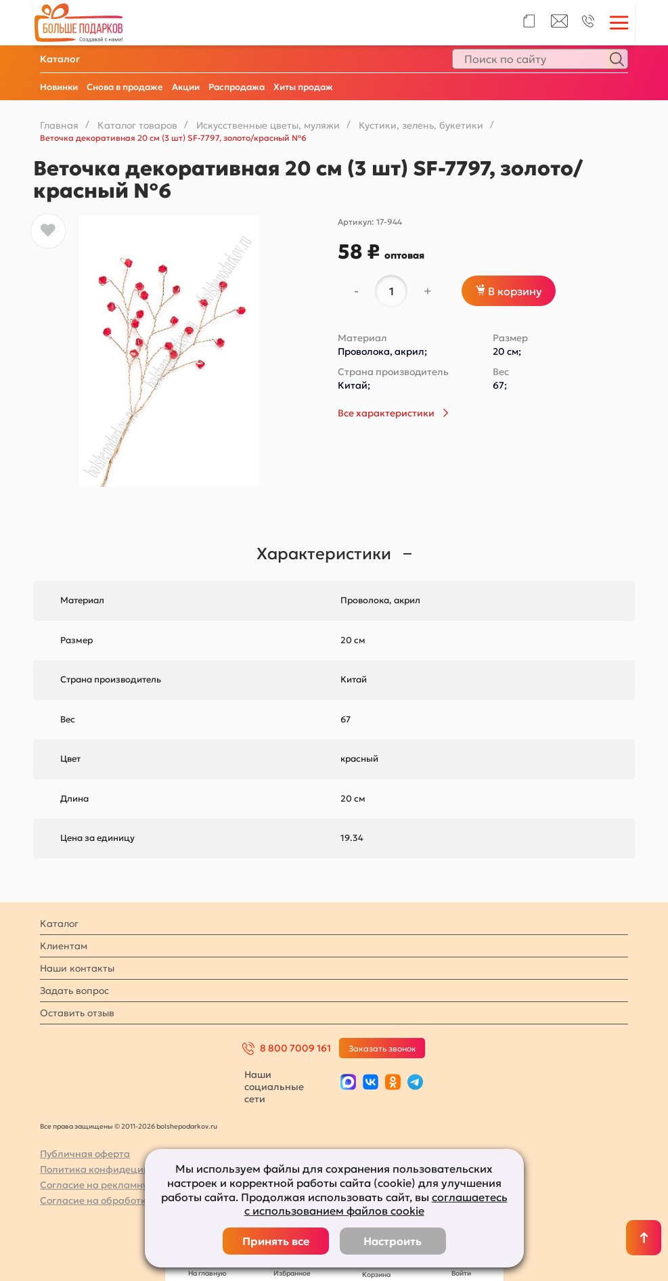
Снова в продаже (125, 87)
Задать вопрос (74, 990)
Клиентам (63, 946)
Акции (186, 87)
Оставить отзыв (77, 1013)
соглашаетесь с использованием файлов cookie (376, 1204)
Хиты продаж (303, 87)
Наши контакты (77, 968)
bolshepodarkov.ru (186, 1126)
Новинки (59, 87)
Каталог (60, 59)
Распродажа (236, 87)
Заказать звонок (382, 1048)
